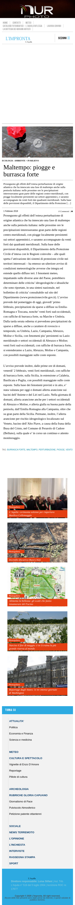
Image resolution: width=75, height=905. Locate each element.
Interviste (16, 850)
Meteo (28, 22)
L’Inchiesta (17, 844)
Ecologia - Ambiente (13, 161)
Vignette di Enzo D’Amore (24, 764)
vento (69, 450)
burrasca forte (16, 450)
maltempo (31, 450)
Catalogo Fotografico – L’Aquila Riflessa (22, 25)
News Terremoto (21, 832)
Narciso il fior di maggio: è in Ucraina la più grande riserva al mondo (32, 647)
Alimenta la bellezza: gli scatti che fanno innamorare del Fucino (30, 602)
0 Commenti (63, 211)
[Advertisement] (37, 83)
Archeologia (19, 789)
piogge (61, 450)
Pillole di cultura (18, 776)
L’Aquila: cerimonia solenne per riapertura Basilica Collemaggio (31, 514)
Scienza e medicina (20, 739)
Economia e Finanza (21, 733)
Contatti (17, 22)
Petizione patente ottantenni (25, 813)
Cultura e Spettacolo (25, 758)
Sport (13, 863)
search (50, 38)
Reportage (15, 770)
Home (5, 22)
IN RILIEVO (33, 161)
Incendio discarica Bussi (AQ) (25, 559)
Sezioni (62, 38)
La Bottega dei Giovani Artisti (17, 29)
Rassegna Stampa (22, 857)
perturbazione (47, 450)
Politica (13, 727)
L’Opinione (16, 838)
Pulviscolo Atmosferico (22, 807)
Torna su (10, 710)
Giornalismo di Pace (20, 801)
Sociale (15, 826)
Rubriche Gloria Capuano (28, 795)
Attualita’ (16, 721)
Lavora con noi (54, 25)
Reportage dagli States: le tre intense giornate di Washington (33, 691)
